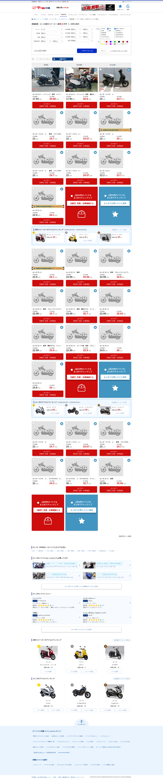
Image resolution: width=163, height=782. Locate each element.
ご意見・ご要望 (56, 777)
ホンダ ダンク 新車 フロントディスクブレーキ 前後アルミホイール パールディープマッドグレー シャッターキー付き (115, 272)
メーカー (43, 14)
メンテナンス (83, 14)
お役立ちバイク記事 (58, 736)
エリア (57, 14)
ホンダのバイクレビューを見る (81, 629)
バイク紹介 (90, 741)
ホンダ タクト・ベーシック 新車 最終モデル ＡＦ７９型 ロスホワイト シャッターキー (81, 94)
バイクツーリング (125, 14)
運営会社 (73, 777)
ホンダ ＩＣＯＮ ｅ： (107, 94)
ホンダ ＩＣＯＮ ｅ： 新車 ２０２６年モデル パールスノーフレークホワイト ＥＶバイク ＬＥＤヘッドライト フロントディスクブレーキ (115, 442)
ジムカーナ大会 (112, 741)
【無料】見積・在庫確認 (47, 105)
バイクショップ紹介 (78, 741)
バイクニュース (100, 741)
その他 (112, 551)
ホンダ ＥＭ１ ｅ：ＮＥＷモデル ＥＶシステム (81, 478)
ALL (34, 551)
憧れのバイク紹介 (38, 747)
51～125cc (50, 551)
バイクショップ (72, 14)
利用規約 (34, 777)
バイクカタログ (113, 14)
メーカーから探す (49, 764)
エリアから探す (95, 764)
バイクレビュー (102, 14)
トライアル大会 (125, 741)
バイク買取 (92, 14)
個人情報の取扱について (44, 777)
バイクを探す (48, 671)
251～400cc (71, 551)
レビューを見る (87, 240)
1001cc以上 (103, 551)
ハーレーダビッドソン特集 (85, 747)
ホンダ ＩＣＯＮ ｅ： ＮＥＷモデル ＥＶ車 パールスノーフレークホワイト (48, 478)
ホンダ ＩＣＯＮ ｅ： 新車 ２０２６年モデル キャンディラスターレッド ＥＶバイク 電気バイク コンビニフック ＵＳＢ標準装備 (48, 171)
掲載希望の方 (66, 777)
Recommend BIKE (64, 752)
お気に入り (120, 9)
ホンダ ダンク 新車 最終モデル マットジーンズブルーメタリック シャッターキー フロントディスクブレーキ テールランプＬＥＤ (81, 309)
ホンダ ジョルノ (105, 171)
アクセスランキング (63, 741)
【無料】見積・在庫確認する (81, 203)
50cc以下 (41, 551)
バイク (36, 14)
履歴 (128, 9)
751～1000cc (92, 551)
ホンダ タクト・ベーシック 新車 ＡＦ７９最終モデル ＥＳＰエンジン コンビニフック (48, 94)
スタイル (50, 14)
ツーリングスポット (91, 736)
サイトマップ (127, 1)
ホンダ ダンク (37, 210)
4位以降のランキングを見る (119, 230)
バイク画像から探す (109, 764)
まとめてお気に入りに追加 (115, 203)
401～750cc (81, 551)
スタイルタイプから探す (64, 764)
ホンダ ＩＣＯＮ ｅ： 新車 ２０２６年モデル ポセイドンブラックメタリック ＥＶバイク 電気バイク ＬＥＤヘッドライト (48, 134)
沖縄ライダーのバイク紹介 (41, 736)
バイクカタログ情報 (68, 747)
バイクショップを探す (81, 764)
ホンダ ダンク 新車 (73, 272)
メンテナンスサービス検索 (74, 736)
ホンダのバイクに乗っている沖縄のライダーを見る (81, 586)
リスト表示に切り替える (43, 59)
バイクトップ (37, 764)
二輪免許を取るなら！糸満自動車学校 (44, 752)
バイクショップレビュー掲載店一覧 (43, 741)
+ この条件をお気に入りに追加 (118, 51)
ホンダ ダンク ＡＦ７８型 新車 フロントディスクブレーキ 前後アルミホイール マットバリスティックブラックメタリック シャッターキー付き (81, 346)
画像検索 (63, 14)
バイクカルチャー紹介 (53, 747)
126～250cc (60, 551)
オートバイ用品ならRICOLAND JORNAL (108, 747)
